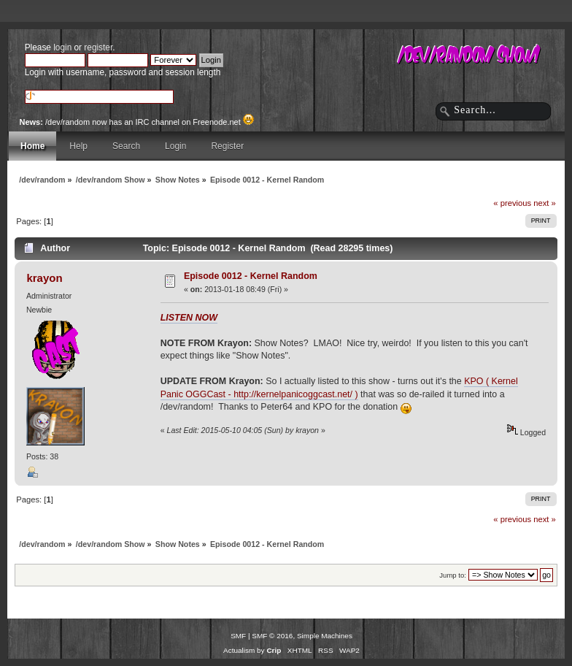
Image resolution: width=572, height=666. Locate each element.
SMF (238, 636)
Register (227, 146)
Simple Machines (324, 636)
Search (126, 146)
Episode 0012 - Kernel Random (250, 276)
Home (32, 146)
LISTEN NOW (189, 318)
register (98, 47)
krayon (44, 278)
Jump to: (452, 575)
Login (175, 146)
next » (544, 203)
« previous (512, 203)
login (62, 47)
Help (78, 146)
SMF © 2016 (272, 636)
